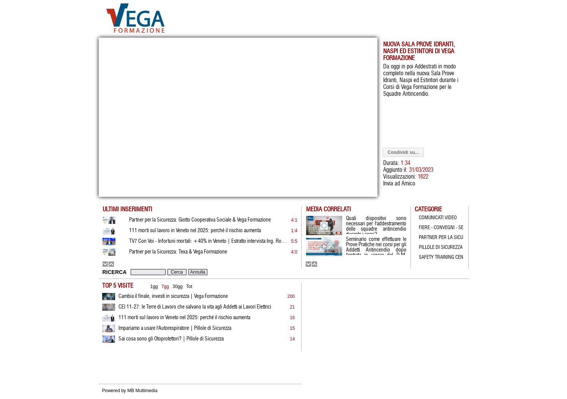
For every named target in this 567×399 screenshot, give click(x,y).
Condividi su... (403, 152)
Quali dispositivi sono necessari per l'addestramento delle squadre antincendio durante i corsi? (376, 225)
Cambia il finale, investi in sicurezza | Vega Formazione (173, 296)
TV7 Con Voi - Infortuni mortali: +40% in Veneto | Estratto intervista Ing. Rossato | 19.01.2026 (209, 241)
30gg (177, 286)
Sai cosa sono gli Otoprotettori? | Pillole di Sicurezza (171, 339)
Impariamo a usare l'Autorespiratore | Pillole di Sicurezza (174, 328)
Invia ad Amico (399, 184)
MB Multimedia (142, 390)
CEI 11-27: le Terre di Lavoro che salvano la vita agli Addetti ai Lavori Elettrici (194, 307)
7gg (165, 286)
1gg (154, 286)
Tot (189, 286)
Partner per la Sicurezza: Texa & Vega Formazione (178, 252)
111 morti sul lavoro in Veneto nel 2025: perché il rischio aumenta (184, 317)
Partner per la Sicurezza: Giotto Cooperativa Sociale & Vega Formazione (200, 220)
